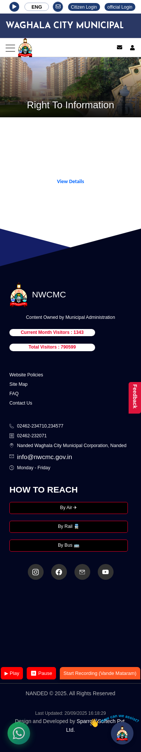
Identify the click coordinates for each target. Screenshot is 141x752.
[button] (14, 7)
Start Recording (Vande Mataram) (100, 673)
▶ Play (12, 673)
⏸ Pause (41, 673)
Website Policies (26, 375)
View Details (70, 181)
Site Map (18, 384)
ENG (37, 7)
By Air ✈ (68, 507)
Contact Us (20, 403)
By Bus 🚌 (68, 545)
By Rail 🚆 (68, 526)
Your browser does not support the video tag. (70, 624)
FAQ (14, 393)
